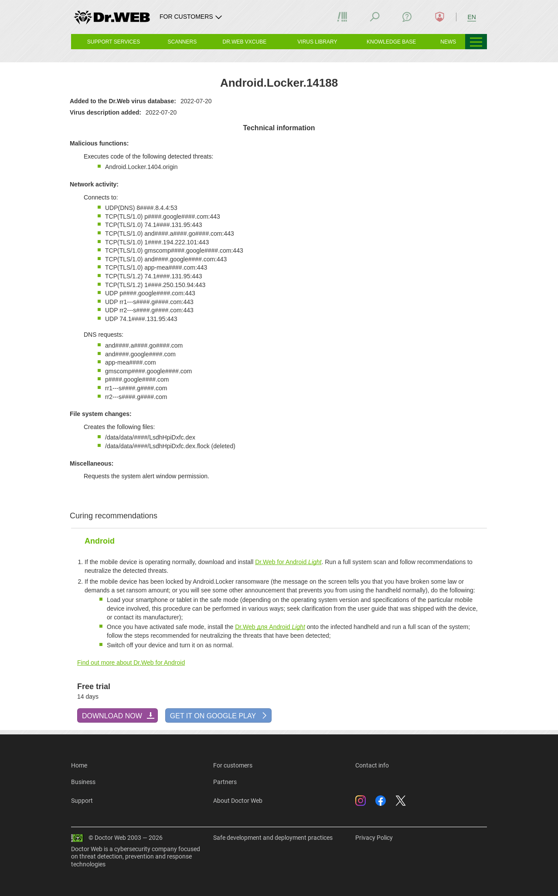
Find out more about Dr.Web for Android (131, 662)
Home (79, 765)
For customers (232, 765)
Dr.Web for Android (288, 561)
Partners (225, 782)
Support (82, 801)
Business (83, 782)
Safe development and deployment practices (273, 837)
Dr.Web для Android (270, 626)
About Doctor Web (237, 801)
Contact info (372, 765)
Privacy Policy (374, 837)
